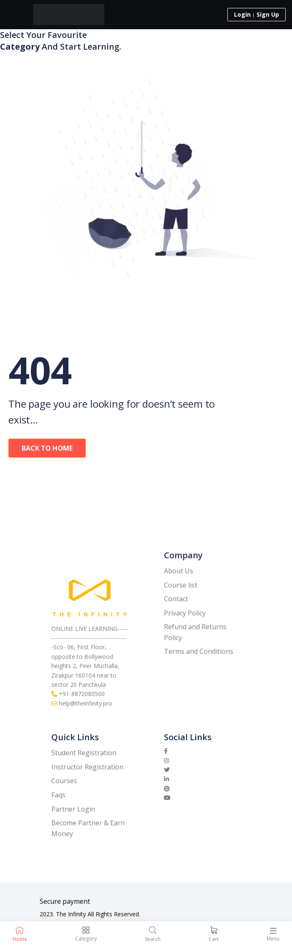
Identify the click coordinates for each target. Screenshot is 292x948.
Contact (176, 598)
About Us (178, 570)
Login (242, 14)
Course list (180, 585)
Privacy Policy (185, 613)
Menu (273, 938)
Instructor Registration (87, 767)
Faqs (58, 794)
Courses (64, 780)
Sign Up (268, 14)
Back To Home (47, 448)
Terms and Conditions (198, 651)
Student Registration (83, 752)
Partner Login (73, 809)
